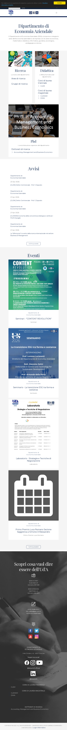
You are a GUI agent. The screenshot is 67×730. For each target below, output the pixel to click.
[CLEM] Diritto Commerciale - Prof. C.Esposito (26, 185)
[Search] (14, 8)
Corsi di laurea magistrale (45, 91)
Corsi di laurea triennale (45, 81)
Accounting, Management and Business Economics (33, 152)
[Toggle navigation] (57, 8)
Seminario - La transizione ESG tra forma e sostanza (33, 388)
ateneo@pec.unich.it (35, 611)
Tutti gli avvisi (33, 243)
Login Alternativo (39, 728)
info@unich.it (35, 609)
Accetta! (59, 3)
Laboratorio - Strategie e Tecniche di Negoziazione (33, 459)
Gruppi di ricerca (19, 84)
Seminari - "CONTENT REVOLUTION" (34, 319)
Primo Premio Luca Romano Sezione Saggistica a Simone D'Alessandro (33, 530)
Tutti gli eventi (34, 547)
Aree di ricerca (18, 78)
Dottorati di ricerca (20, 149)
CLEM (42, 86)
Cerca (23, 8)
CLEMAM (43, 96)
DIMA (42, 98)
